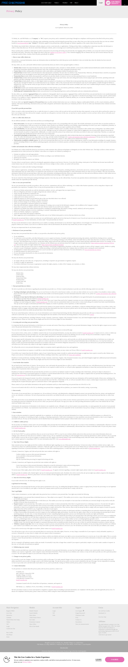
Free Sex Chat (102, 617)
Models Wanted (33, 611)
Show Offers (32, 624)
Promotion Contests (34, 622)
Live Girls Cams (46, 3)
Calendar (8, 617)
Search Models (33, 613)
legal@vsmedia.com (18, 220)
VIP (71, 3)
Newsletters (79, 622)
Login (101, 3)
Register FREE (10, 611)
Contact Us (79, 620)
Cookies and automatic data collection (106, 293)
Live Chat (9, 613)
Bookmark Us (102, 613)
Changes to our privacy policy (58, 52)
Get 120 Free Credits (104, 611)
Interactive (9, 615)
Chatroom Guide (80, 615)
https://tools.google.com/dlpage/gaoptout (53, 245)
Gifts (53, 615)
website (92, 314)
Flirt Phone (9, 635)
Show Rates (32, 615)
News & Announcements (82, 624)
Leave (93, 659)
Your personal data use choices (92, 249)
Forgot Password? (80, 613)
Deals (7, 637)
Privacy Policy (32, 662)
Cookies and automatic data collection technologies (81, 137)
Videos (56, 3)
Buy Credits (9, 632)
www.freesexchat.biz (22, 43)
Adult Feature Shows (35, 617)
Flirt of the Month (34, 626)
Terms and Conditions (75, 355)
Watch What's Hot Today (13, 620)
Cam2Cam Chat (10, 628)
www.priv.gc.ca (21, 375)
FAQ (77, 617)
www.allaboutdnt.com (64, 439)
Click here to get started (105, 635)
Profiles (65, 3)
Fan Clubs (32, 620)
